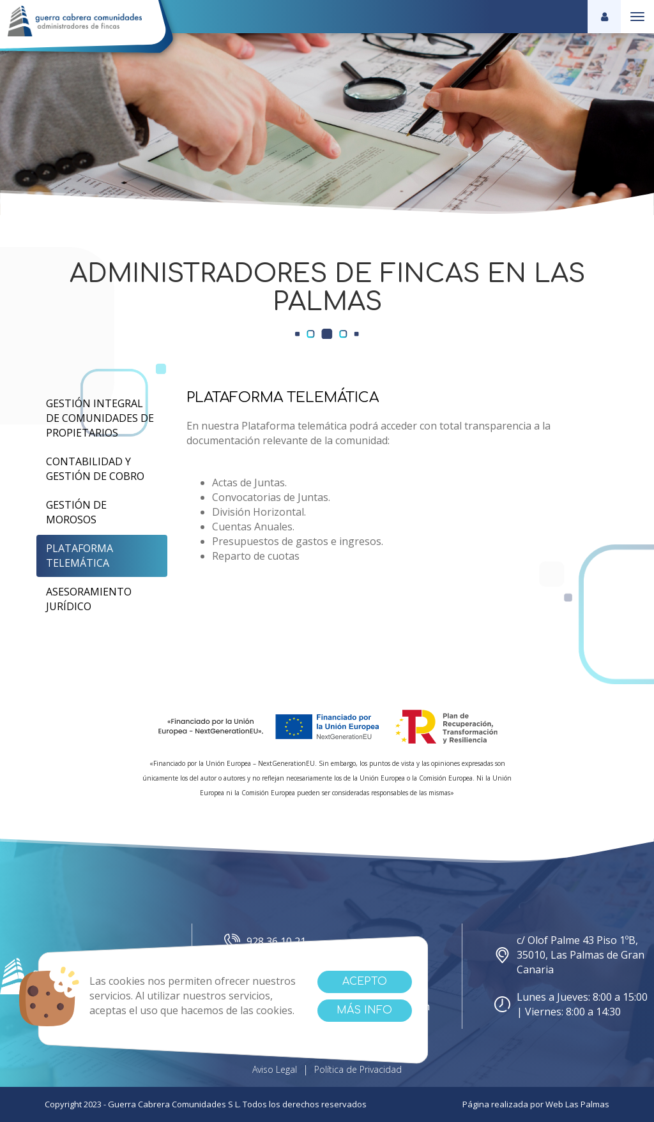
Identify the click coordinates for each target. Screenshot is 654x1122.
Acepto (364, 981)
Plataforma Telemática (79, 555)
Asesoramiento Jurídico (89, 599)
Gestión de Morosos (76, 512)
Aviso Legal (274, 1069)
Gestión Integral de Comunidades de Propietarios (100, 418)
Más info (364, 1010)
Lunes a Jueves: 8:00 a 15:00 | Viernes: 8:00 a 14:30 (571, 1004)
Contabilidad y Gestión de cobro (95, 468)
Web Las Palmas (577, 1104)
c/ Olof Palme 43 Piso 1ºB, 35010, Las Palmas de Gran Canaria (569, 954)
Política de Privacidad (358, 1069)
